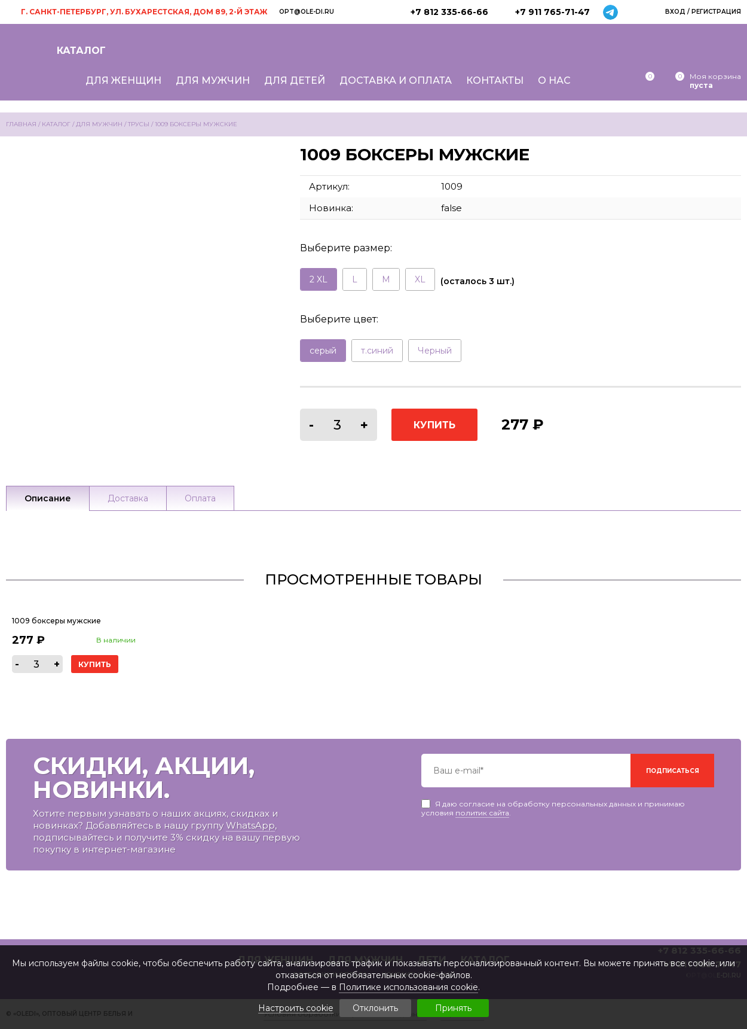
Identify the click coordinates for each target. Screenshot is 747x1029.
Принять (453, 1008)
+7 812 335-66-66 (449, 12)
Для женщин (123, 80)
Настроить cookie (295, 1008)
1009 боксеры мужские (56, 620)
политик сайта (482, 812)
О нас (554, 80)
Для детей (294, 80)
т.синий (377, 350)
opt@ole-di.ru (306, 12)
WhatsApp (250, 825)
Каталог (81, 50)
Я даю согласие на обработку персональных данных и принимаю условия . (553, 803)
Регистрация (716, 12)
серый (323, 350)
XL (420, 279)
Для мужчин (213, 80)
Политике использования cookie (408, 987)
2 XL (318, 279)
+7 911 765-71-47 (552, 12)
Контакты (494, 80)
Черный (435, 350)
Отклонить (375, 1008)
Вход (675, 12)
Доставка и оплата (395, 80)
